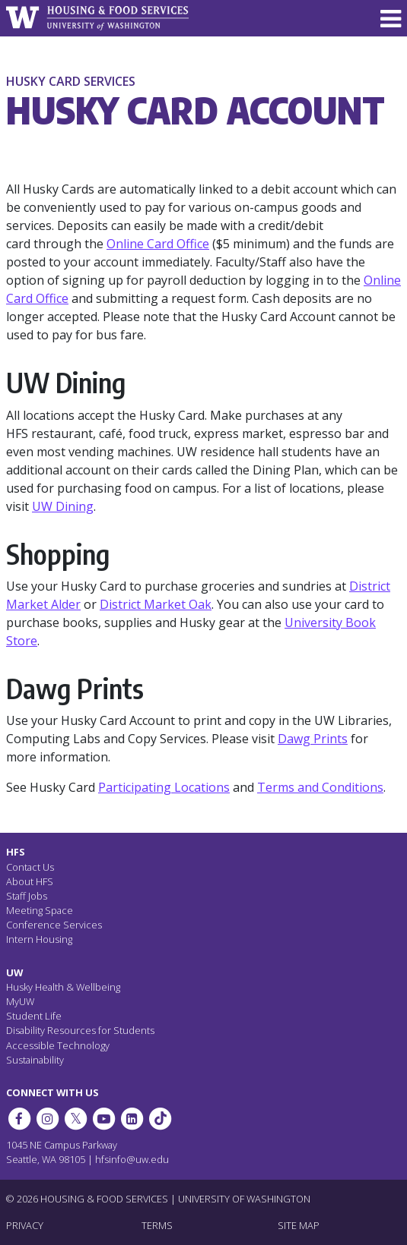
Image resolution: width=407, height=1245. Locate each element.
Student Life (34, 1016)
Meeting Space (39, 910)
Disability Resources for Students (80, 1030)
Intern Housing (39, 939)
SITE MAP (299, 1225)
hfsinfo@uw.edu (132, 1159)
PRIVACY (24, 1225)
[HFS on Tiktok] (160, 1119)
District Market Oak (155, 604)
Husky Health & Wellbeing (63, 987)
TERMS (157, 1225)
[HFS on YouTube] (103, 1119)
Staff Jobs (26, 896)
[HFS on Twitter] (75, 1119)
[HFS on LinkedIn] (132, 1119)
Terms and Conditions (320, 787)
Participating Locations (164, 787)
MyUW (20, 1001)
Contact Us (30, 867)
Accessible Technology (58, 1045)
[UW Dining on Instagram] (47, 1119)
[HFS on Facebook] (19, 1119)
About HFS (29, 881)
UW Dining (63, 506)
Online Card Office (158, 243)
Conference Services (54, 924)
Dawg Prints (313, 738)
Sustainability (35, 1060)
